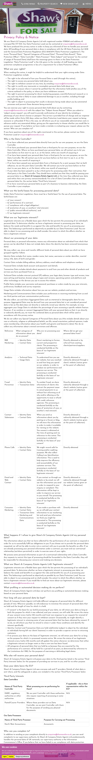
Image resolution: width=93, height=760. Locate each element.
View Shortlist (69, 4)
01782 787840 (28, 4)
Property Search (48, 4)
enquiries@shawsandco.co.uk (75, 44)
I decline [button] (11, 756)
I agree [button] (5, 756)
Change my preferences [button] (22, 756)
